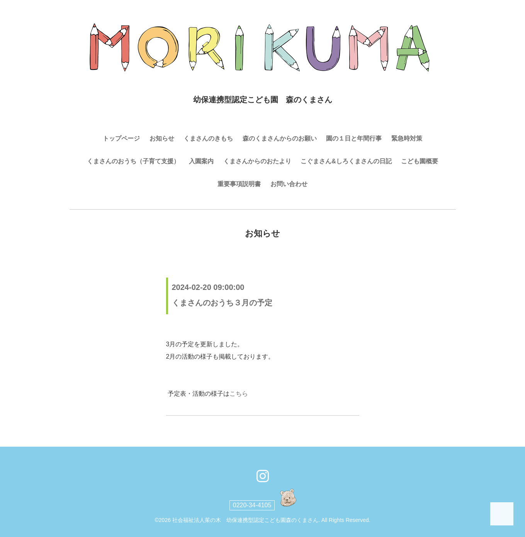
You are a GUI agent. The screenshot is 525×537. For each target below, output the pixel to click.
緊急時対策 (406, 138)
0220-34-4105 (252, 505)
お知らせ (162, 138)
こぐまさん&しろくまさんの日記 (346, 161)
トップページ (121, 138)
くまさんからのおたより (257, 161)
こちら (238, 393)
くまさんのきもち (208, 138)
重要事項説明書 (239, 184)
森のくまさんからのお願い (280, 138)
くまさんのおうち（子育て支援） (133, 161)
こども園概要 (419, 161)
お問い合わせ (289, 184)
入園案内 (201, 161)
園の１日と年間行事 (354, 138)
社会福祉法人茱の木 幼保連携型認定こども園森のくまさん (245, 520)
